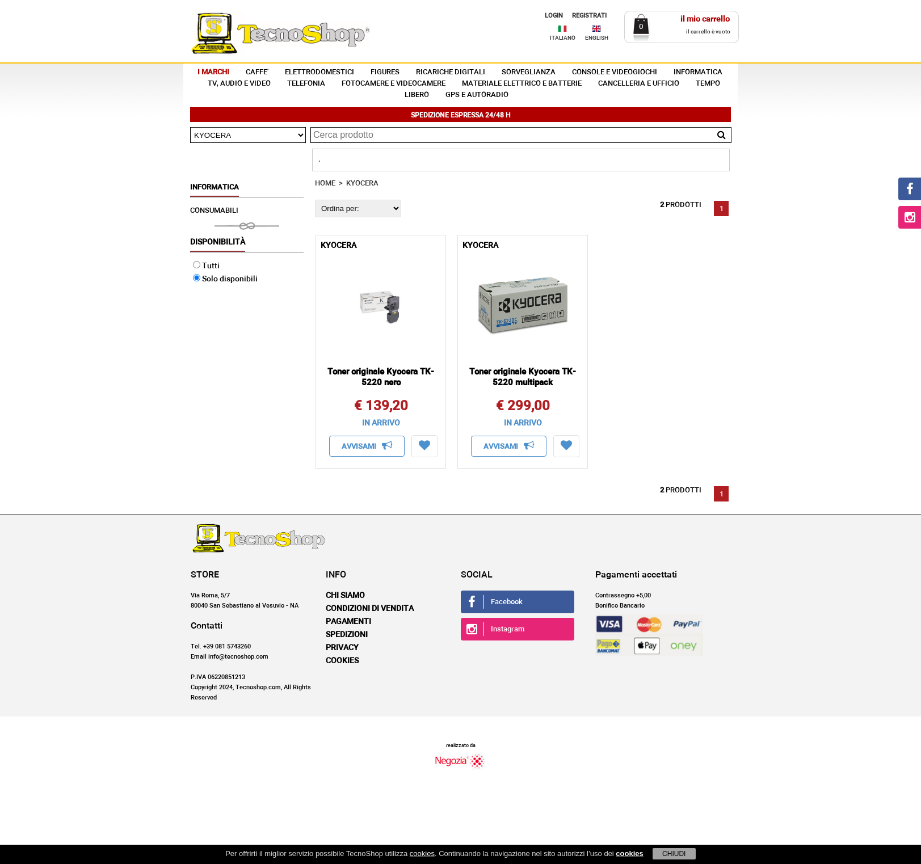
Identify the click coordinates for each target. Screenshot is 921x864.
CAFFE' (257, 72)
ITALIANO (562, 38)
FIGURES (385, 72)
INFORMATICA (698, 72)
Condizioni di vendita (370, 609)
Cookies (342, 661)
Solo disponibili (225, 279)
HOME (325, 183)
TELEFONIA (306, 83)
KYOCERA (362, 183)
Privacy (342, 648)
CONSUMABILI (214, 210)
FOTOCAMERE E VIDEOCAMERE (393, 83)
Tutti (206, 266)
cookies (422, 853)
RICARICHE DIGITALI (450, 72)
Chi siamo (345, 596)
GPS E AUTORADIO (476, 95)
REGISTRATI (589, 15)
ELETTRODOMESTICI (319, 72)
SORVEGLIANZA (529, 72)
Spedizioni (347, 635)
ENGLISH (596, 38)
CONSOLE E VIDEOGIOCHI (614, 72)
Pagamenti (348, 622)
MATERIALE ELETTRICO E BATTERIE (522, 83)
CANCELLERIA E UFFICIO (638, 83)
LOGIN (554, 15)
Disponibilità (217, 242)
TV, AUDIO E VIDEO (239, 83)
